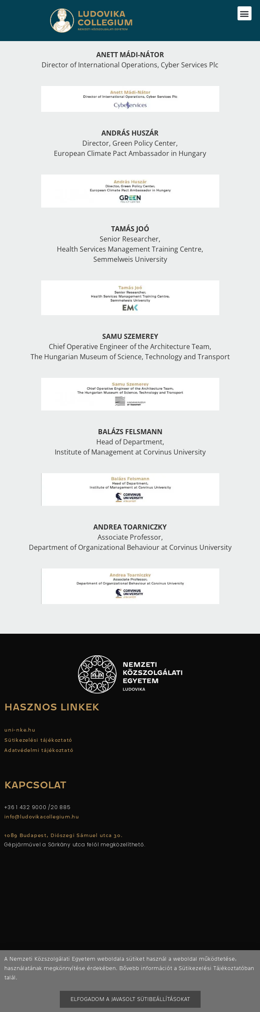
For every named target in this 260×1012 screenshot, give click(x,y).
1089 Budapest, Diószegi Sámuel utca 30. (63, 835)
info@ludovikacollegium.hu (42, 816)
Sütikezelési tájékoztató (38, 740)
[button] (245, 13)
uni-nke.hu (20, 729)
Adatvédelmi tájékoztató (38, 750)
